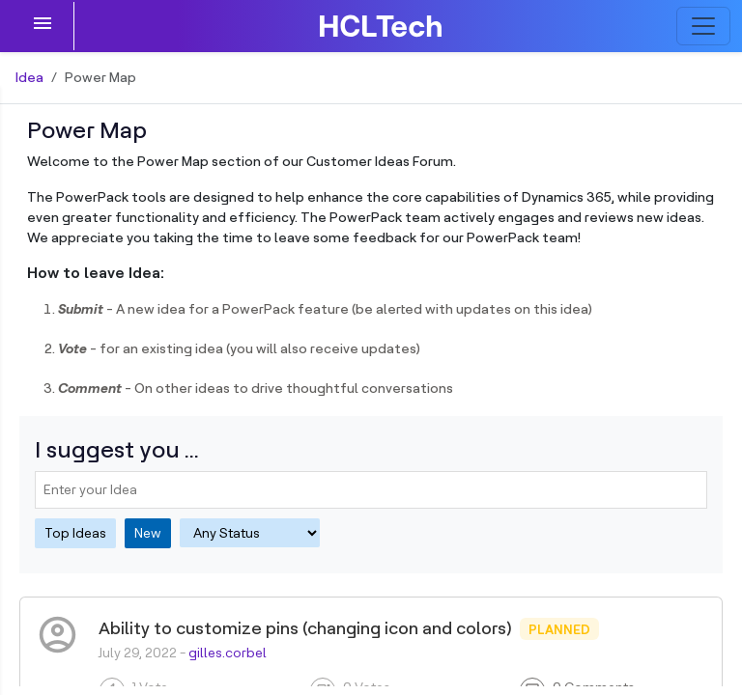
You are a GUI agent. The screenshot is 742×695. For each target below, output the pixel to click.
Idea (29, 77)
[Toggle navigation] (703, 26)
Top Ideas (75, 533)
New (147, 533)
